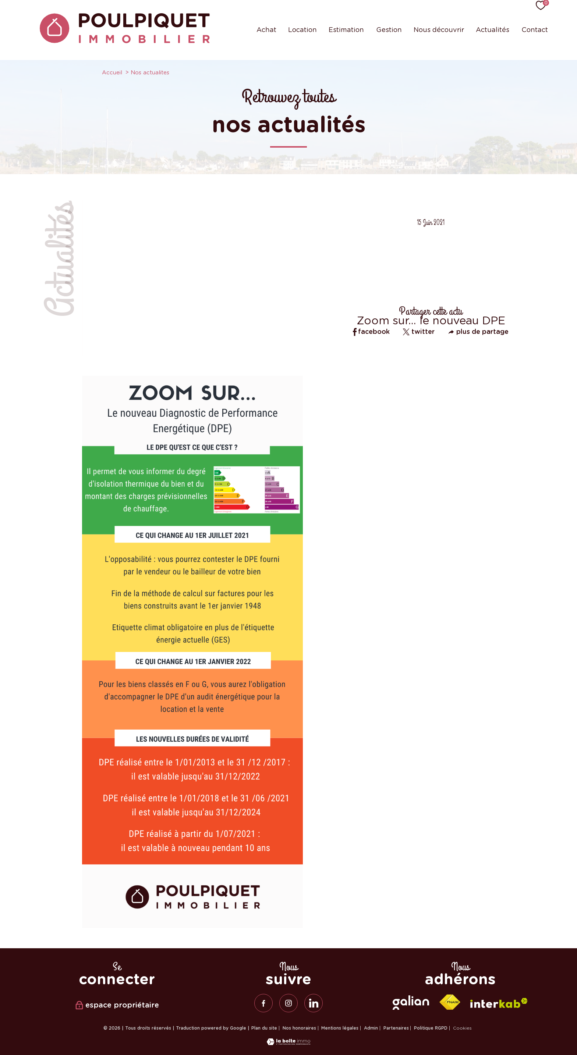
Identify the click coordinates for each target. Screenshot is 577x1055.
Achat (266, 29)
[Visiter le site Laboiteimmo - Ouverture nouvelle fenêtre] (288, 1043)
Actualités (492, 29)
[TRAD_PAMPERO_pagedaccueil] (125, 41)
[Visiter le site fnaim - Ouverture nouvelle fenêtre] (450, 1002)
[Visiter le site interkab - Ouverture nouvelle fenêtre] (499, 1003)
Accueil (112, 72)
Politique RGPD (430, 1028)
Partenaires (396, 1028)
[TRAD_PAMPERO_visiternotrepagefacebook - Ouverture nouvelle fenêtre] (263, 1003)
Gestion (389, 29)
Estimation (346, 29)
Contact (534, 29)
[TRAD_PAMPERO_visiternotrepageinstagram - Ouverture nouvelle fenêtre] (288, 1003)
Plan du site (264, 1028)
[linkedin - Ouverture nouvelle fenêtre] (313, 1003)
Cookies (462, 1028)
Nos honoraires (299, 1028)
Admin (371, 1028)
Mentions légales (339, 1028)
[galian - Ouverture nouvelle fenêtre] (411, 1002)
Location (302, 29)
